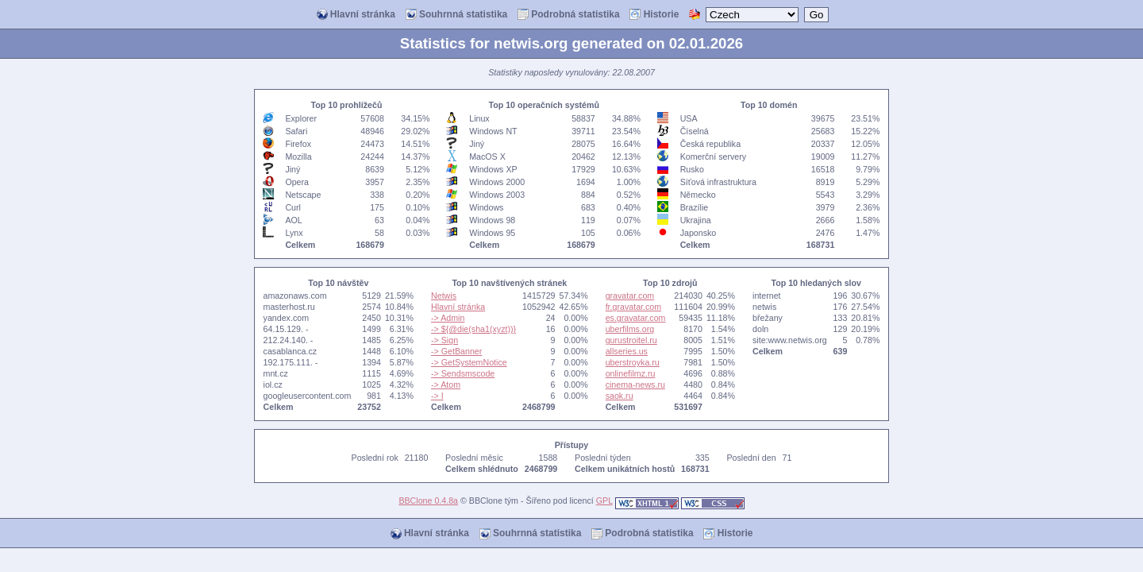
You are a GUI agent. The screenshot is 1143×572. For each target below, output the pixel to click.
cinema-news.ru (635, 384)
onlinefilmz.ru (631, 373)
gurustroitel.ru (631, 340)
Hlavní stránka (356, 15)
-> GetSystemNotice (469, 362)
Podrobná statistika (569, 15)
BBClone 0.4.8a (428, 500)
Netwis (443, 295)
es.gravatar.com (636, 318)
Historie (654, 15)
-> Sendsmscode (463, 373)
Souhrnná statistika (457, 15)
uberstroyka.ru (633, 362)
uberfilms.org (630, 329)
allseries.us (627, 351)
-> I (437, 395)
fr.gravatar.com (633, 306)
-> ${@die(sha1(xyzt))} (473, 329)
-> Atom (445, 384)
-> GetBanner (456, 351)
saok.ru (619, 395)
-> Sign (444, 340)
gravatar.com (630, 295)
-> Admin (447, 318)
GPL (604, 500)
